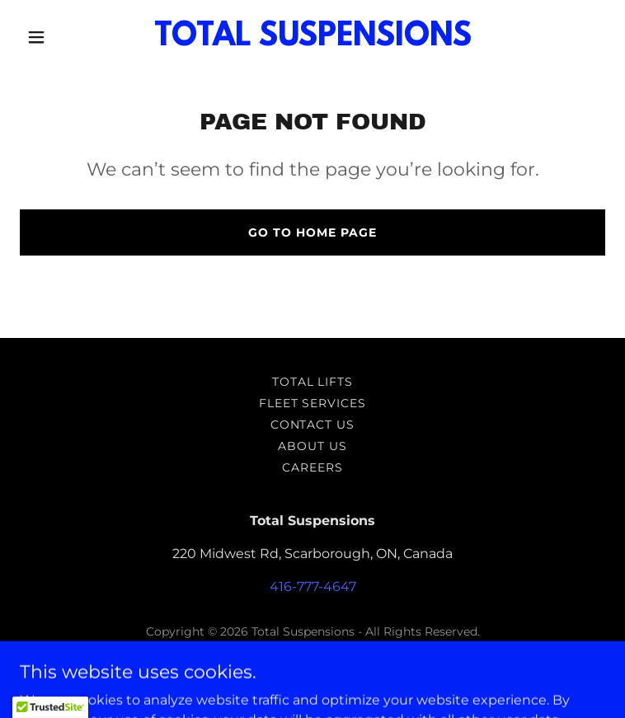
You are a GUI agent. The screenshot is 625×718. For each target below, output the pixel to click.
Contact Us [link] (312, 424)
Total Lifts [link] (313, 381)
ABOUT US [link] (312, 446)
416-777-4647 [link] (313, 586)
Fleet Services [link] (313, 403)
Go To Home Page (312, 232)
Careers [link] (312, 467)
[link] (313, 41)
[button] (64, 37)
